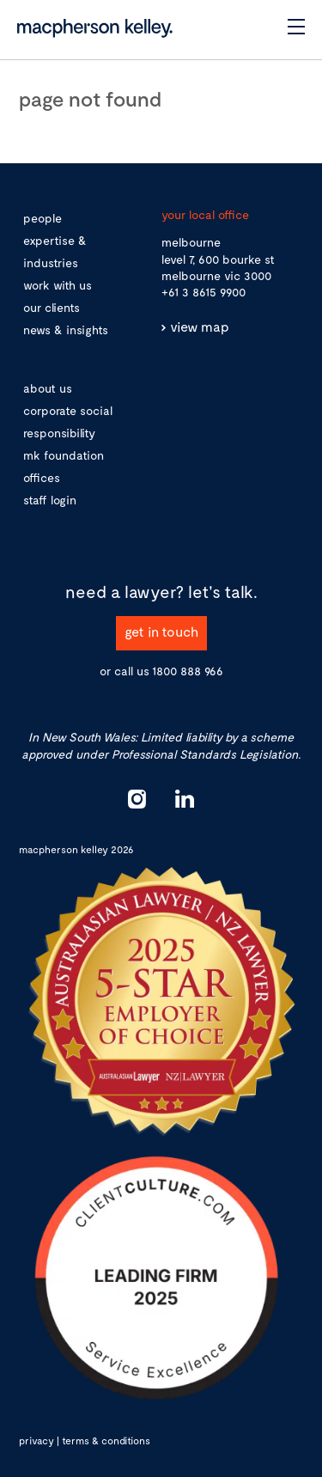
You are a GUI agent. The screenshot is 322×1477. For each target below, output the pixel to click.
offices (41, 477)
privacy (36, 1440)
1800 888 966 (187, 670)
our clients (51, 307)
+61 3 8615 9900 (203, 291)
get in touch (161, 631)
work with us (57, 285)
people (42, 218)
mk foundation (63, 455)
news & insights (65, 329)
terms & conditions (106, 1440)
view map (199, 326)
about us (47, 388)
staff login (49, 499)
